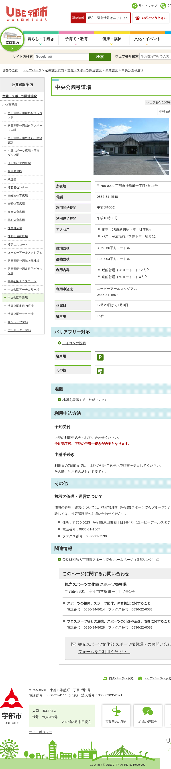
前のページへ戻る (121, 678)
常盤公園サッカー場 (21, 313)
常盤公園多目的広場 (21, 305)
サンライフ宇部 (18, 322)
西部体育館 (15, 171)
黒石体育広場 (16, 220)
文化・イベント (147, 39)
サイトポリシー (40, 732)
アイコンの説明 (74, 343)
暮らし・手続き (41, 39)
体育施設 (111, 70)
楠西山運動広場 (18, 236)
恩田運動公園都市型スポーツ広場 (25, 128)
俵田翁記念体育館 (19, 163)
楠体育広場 (15, 228)
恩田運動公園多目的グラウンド (25, 271)
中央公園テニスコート (22, 281)
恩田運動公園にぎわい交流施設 (25, 140)
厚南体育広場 (16, 212)
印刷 (162, 111)
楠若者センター (18, 187)
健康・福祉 (111, 39)
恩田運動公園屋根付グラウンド (25, 115)
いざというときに (154, 18)
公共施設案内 (54, 70)
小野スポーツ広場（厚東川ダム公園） (25, 153)
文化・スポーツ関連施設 (84, 70)
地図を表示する (86, 400)
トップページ (32, 70)
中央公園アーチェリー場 (23, 289)
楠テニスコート (18, 244)
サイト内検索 (23, 56)
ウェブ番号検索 (126, 56)
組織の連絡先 (147, 721)
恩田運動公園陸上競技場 (23, 260)
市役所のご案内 (116, 721)
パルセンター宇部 (19, 330)
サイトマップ (147, 5)
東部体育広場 (16, 203)
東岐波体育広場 (18, 195)
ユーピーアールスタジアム (25, 252)
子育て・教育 (76, 39)
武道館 (12, 179)
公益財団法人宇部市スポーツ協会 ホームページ (110, 559)
